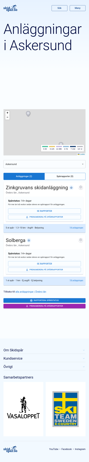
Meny (77, 8)
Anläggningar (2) (24, 176)
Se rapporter (44, 211)
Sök (60, 8)
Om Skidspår (44, 350)
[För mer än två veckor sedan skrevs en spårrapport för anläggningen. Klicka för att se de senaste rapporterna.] (80, 187)
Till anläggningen (76, 228)
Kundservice (44, 358)
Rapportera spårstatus (44, 300)
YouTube (53, 449)
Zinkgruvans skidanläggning (37, 187)
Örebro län (11, 192)
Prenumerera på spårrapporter (44, 217)
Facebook (66, 449)
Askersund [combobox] (11, 164)
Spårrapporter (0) (65, 176)
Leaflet (81, 154)
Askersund (24, 192)
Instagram (80, 449)
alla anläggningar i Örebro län (31, 291)
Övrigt (44, 367)
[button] (28, 114)
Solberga (16, 240)
